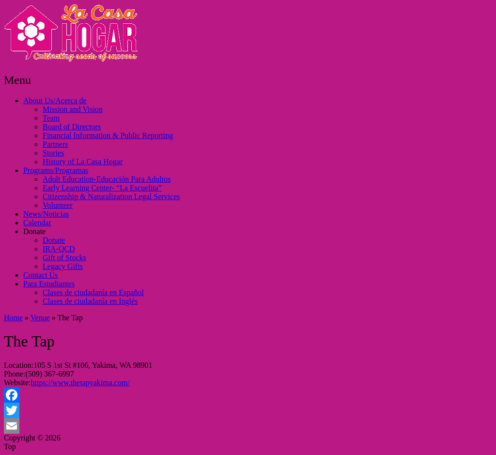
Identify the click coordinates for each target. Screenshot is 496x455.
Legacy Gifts (63, 266)
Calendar (37, 223)
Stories (53, 153)
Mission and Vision (73, 109)
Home (13, 318)
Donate (34, 231)
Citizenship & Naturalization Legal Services (111, 196)
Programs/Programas (55, 170)
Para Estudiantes (49, 284)
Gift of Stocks (64, 257)
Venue (40, 318)
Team (51, 118)
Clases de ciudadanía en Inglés (90, 301)
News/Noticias (46, 214)
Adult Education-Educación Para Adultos (106, 179)
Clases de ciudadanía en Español (93, 292)
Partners (55, 144)
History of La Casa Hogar (83, 161)
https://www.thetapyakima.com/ (80, 382)
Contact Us (40, 275)
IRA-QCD (59, 249)
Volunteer (58, 205)
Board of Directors (72, 127)
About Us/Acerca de (55, 100)
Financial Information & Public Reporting (108, 135)
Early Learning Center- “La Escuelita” (102, 188)
